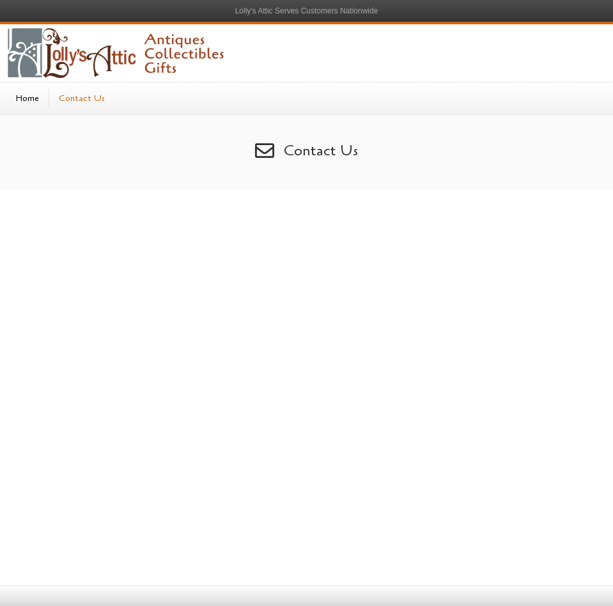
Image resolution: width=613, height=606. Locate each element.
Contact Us (82, 98)
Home (27, 98)
